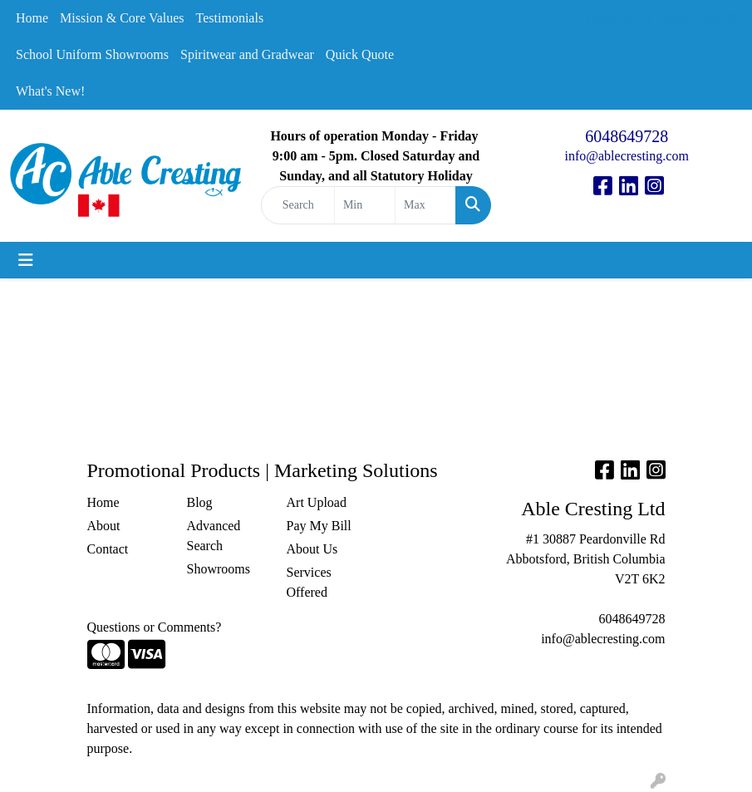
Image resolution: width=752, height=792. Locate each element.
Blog (200, 502)
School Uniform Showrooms (92, 54)
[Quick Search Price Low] (365, 205)
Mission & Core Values (122, 18)
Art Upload (317, 502)
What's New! (50, 91)
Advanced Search (214, 536)
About (103, 526)
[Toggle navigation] (25, 260)
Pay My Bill (319, 526)
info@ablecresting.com (627, 156)
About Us (312, 549)
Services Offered (309, 582)
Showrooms (218, 569)
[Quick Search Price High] (425, 205)
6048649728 (626, 136)
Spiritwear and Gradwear (247, 54)
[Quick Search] (298, 205)
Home (32, 18)
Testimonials (230, 18)
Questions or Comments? (154, 627)
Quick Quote (360, 54)
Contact (108, 549)
